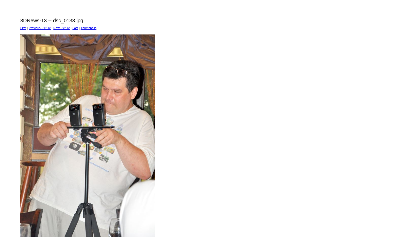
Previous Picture (40, 28)
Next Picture (61, 28)
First (23, 28)
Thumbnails (88, 28)
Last (75, 28)
